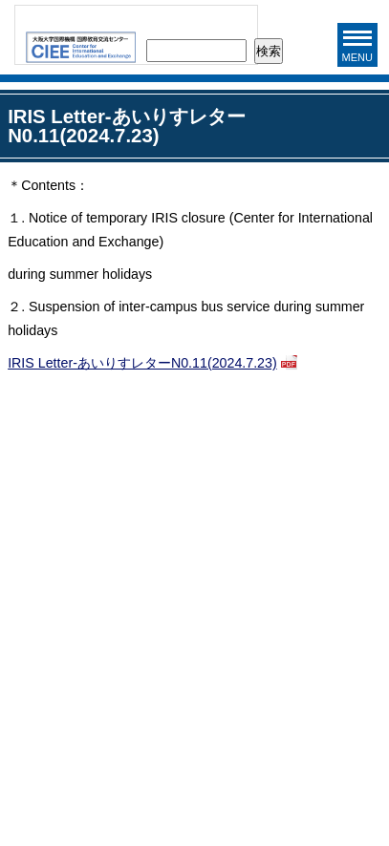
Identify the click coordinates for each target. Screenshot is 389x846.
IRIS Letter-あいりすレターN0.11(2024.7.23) (142, 362)
